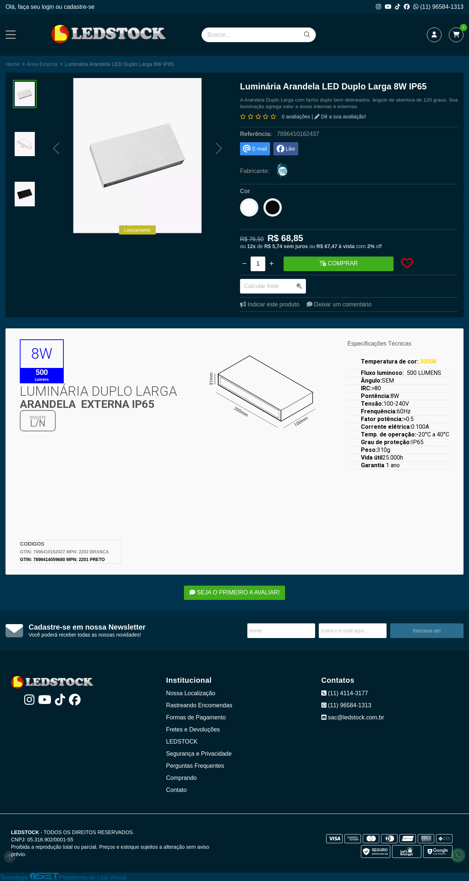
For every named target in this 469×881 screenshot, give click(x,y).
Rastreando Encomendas (199, 705)
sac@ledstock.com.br (352, 717)
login (49, 7)
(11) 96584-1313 (438, 7)
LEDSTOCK (181, 741)
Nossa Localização (190, 693)
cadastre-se (79, 7)
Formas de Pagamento (196, 717)
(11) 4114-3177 (344, 693)
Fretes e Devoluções (193, 729)
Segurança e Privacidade (199, 754)
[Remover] (244, 264)
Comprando (181, 778)
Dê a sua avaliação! (340, 116)
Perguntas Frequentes (195, 766)
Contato (176, 790)
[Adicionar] (271, 264)
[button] (55, 148)
